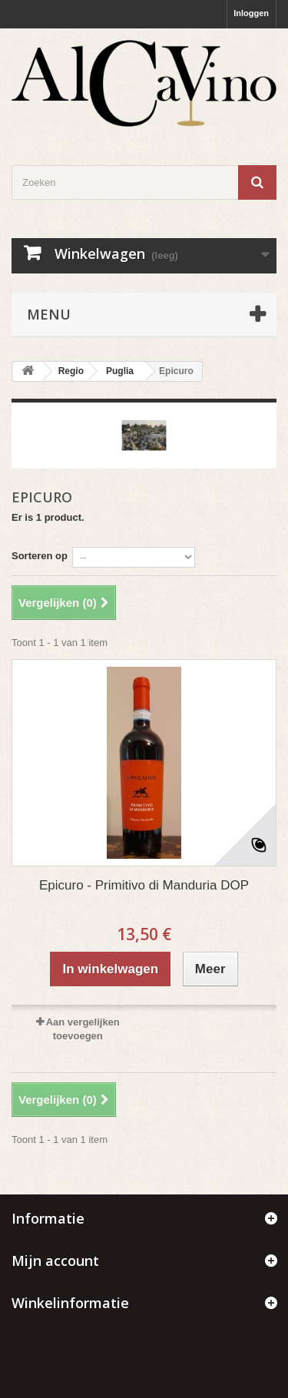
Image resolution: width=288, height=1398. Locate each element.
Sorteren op (40, 556)
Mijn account (55, 1260)
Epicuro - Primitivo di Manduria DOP (144, 885)
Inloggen (251, 13)
